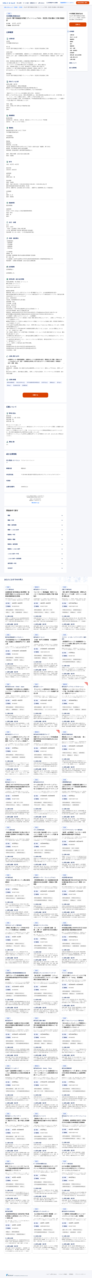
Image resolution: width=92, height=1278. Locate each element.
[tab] (78, 31)
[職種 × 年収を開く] (62, 520)
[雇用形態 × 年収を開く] (62, 563)
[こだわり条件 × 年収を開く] (62, 554)
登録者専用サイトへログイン (67, 2)
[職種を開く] (62, 515)
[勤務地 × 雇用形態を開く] (62, 544)
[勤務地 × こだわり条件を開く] (62, 549)
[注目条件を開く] (62, 568)
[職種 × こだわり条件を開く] (62, 530)
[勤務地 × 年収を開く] (62, 534)
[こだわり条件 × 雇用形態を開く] (62, 558)
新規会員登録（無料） (83, 2)
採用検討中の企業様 (53, 2)
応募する (35, 395)
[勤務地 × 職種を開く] (62, 539)
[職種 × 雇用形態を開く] (62, 525)
